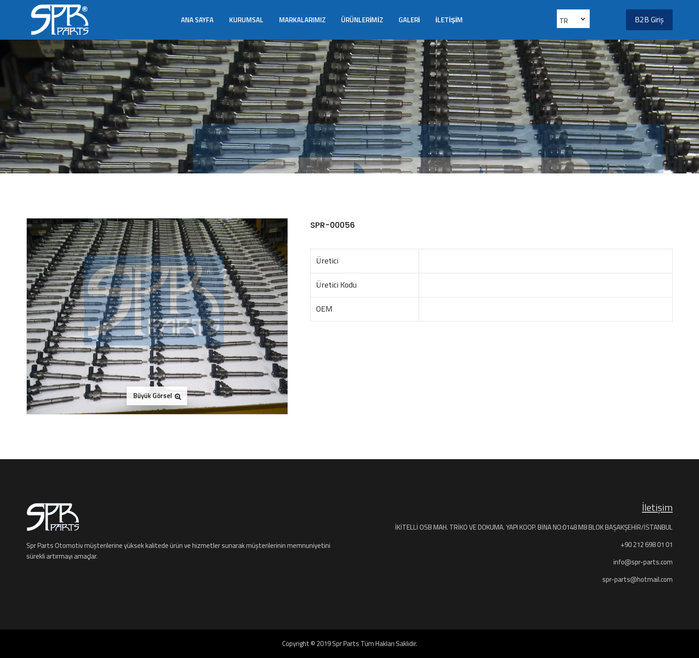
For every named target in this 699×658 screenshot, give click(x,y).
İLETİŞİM (449, 20)
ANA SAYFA (197, 20)
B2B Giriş (649, 19)
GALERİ (409, 20)
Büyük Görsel (157, 396)
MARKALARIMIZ (302, 20)
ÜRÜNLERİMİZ (361, 20)
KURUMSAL (246, 20)
